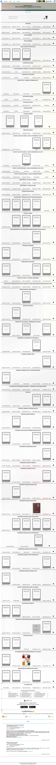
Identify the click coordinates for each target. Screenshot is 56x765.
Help (14, 1)
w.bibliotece (24, 713)
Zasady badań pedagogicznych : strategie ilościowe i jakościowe (29, 693)
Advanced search (11, 18)
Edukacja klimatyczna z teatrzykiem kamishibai (15, 725)
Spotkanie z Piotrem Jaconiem (12, 742)
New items (5, 1)
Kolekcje (15, 18)
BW (39, 1)
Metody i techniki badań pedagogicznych (13, 693)
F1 (48, 1)
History (10, 1)
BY (43, 1)
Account (18, 1)
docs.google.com (19, 737)
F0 (46, 1)
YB (41, 1)
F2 (50, 1)
